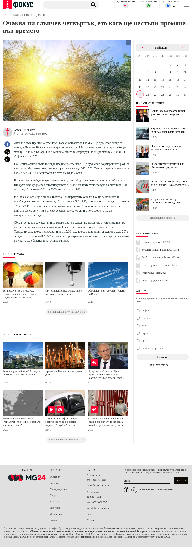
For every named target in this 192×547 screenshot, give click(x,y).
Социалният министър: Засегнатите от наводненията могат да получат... (167, 201)
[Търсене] (64, 4)
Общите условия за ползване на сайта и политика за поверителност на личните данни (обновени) (83, 531)
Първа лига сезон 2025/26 (156, 242)
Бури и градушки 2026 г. (155, 280)
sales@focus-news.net (98, 508)
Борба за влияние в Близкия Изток (161, 257)
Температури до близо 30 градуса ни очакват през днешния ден (21, 373)
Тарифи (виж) (94, 496)
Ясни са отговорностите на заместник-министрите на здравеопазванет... (166, 148)
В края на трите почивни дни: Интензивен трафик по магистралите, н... (167, 165)
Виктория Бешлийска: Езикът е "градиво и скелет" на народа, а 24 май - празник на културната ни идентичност (105, 422)
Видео (53, 520)
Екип (89, 514)
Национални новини (151, 103)
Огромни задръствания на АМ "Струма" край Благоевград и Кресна (168, 130)
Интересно (56, 514)
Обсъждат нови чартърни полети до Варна (106, 292)
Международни (58, 489)
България (55, 476)
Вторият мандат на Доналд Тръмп (161, 249)
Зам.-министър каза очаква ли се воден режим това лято (63, 292)
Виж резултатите (162, 364)
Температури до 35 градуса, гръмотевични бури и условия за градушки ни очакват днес (21, 294)
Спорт (53, 495)
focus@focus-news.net (99, 485)
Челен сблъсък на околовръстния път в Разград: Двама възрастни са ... (169, 183)
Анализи (54, 501)
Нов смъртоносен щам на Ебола (159, 265)
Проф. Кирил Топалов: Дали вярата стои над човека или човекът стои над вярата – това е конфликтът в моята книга (106, 375)
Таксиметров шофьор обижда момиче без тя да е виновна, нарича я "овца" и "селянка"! (61, 422)
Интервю (55, 507)
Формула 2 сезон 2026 (154, 272)
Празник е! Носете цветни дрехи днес (63, 373)
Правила (91, 520)
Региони (54, 483)
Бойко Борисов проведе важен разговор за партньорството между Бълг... (168, 113)
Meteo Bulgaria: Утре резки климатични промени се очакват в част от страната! (21, 422)
